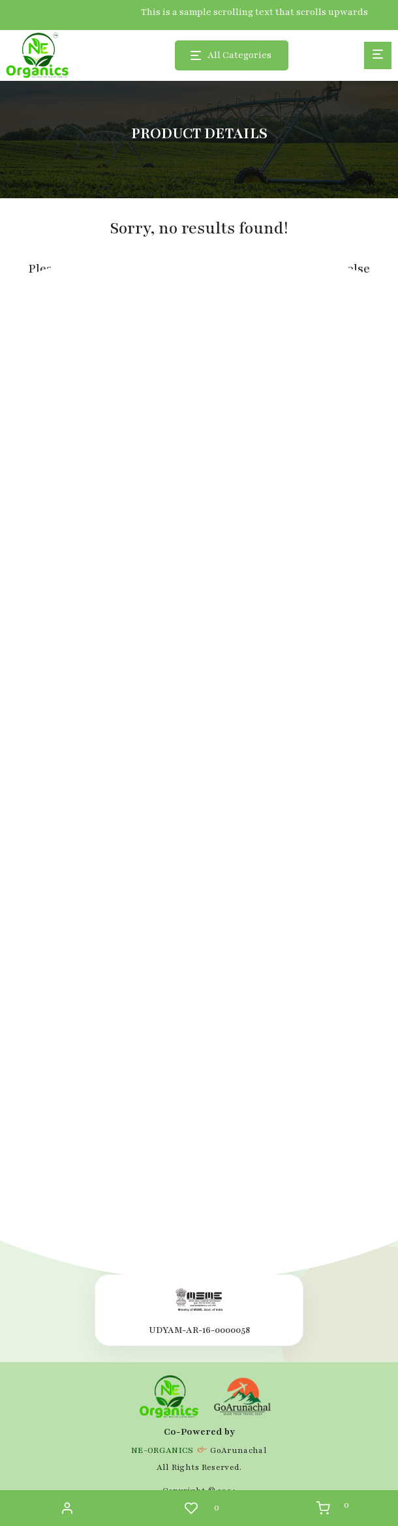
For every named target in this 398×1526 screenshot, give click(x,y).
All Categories (239, 55)
